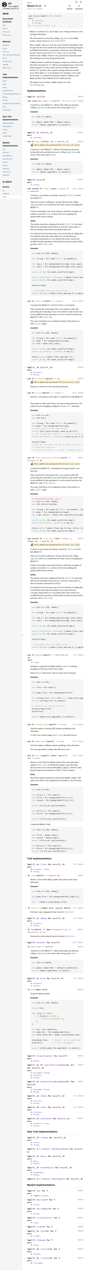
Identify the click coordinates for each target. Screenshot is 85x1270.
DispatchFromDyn (50, 1081)
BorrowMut (42, 1208)
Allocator (39, 21)
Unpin (44, 1156)
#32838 (76, 145)
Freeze (44, 1137)
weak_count (40, 741)
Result (31, 932)
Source (39, 9)
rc (31, 3)
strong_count (42, 724)
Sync (44, 1107)
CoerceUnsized (52, 1065)
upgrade (39, 655)
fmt (32, 929)
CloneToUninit (45, 1217)
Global (57, 16)
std (9, 3)
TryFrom (45, 1249)
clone (34, 875)
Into (43, 1231)
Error (42, 932)
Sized (38, 23)
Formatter (57, 929)
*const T (63, 188)
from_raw (47, 188)
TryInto (45, 1258)
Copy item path (45, 6)
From (39, 1226)
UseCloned (46, 1118)
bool (37, 758)
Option (54, 41)
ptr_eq (38, 755)
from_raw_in (49, 538)
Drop (43, 978)
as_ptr (38, 393)
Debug (44, 918)
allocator (40, 378)
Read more (69, 912)
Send (44, 1096)
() (36, 932)
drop (33, 989)
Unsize (36, 1073)
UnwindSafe (59, 1179)
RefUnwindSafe (61, 1149)
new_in (38, 141)
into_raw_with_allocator (48, 458)
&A (59, 378)
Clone (36, 662)
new (43, 101)
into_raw (39, 301)
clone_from (36, 908)
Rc (60, 41)
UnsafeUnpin (47, 1167)
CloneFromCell (45, 1056)
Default (41, 942)
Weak (39, 96)
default (35, 947)
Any (39, 1190)
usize (63, 724)
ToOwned (41, 1240)
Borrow (40, 1199)
